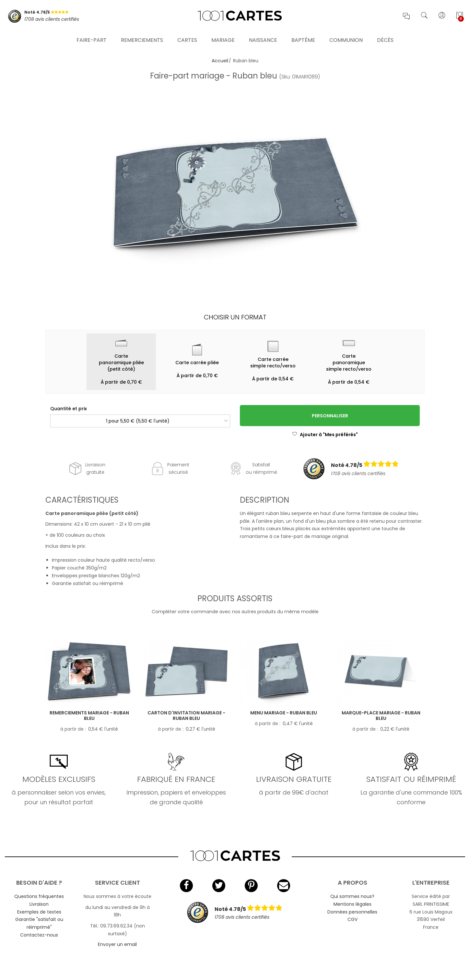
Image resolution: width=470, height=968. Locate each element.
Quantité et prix (68, 408)
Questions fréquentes (39, 896)
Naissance (263, 37)
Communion (346, 37)
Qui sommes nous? (352, 896)
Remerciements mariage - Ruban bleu (89, 716)
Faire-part (91, 37)
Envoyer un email (117, 944)
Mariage (223, 37)
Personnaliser (330, 415)
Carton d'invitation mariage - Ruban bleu (186, 716)
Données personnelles (352, 912)
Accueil (220, 60)
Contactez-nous (39, 935)
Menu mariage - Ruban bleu (283, 713)
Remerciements (142, 37)
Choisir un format (235, 317)
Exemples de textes (39, 912)
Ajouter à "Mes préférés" (325, 434)
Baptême (303, 37)
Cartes (187, 37)
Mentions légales (352, 904)
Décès (385, 37)
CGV (352, 919)
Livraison (39, 904)
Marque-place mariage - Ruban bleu (381, 716)
